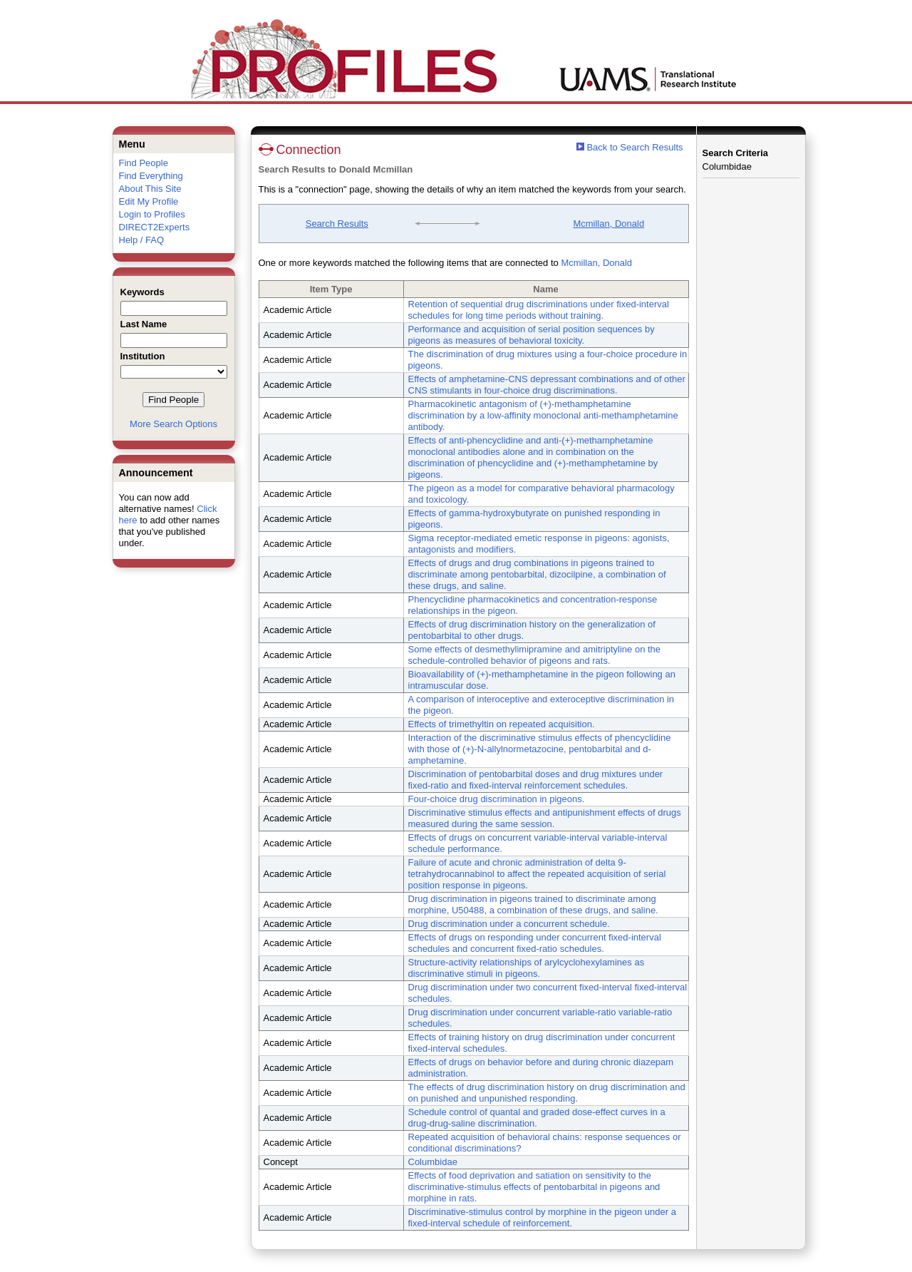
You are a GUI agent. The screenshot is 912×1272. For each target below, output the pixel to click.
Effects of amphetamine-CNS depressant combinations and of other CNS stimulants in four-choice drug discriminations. (546, 385)
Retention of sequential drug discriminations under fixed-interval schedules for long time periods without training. (538, 310)
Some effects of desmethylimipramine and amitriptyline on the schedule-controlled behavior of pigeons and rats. (534, 655)
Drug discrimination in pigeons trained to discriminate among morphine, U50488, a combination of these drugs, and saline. (533, 904)
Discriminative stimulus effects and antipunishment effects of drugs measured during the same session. (544, 818)
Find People (143, 163)
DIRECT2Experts (154, 227)
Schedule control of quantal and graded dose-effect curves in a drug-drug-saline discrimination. (536, 1118)
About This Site (150, 188)
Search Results (337, 223)
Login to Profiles (152, 214)
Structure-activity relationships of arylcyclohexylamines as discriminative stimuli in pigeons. (526, 968)
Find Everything (151, 175)
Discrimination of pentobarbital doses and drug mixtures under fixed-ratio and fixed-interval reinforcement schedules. (535, 780)
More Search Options (173, 424)
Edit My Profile (149, 201)
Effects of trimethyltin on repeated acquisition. (501, 724)
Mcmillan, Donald (608, 223)
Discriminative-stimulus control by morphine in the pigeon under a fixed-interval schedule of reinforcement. (542, 1217)
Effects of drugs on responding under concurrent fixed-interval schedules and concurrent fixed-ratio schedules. (534, 943)
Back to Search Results (629, 147)
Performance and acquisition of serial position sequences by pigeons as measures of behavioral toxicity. (531, 335)
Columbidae (432, 1161)
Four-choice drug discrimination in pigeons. (496, 799)
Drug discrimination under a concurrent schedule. (509, 923)
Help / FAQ (142, 240)
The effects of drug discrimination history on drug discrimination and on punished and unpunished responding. (546, 1093)
